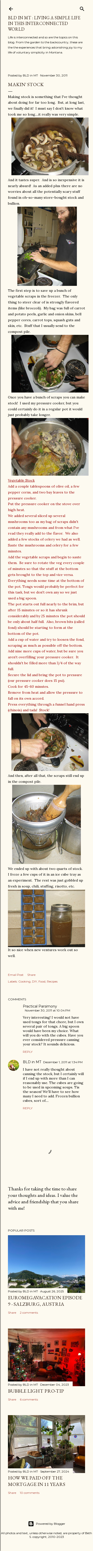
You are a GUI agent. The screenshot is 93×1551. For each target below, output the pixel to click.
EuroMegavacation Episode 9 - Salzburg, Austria (45, 1300)
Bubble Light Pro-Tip (36, 1391)
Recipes (52, 981)
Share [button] (31, 975)
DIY (34, 981)
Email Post (16, 975)
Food (41, 981)
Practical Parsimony (40, 1006)
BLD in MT (32, 1062)
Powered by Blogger (46, 1524)
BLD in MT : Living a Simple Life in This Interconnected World (44, 23)
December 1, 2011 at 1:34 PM (63, 1062)
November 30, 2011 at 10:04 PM (47, 1010)
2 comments (29, 1312)
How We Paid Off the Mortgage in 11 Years (36, 1481)
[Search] (82, 8)
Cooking (24, 981)
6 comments (29, 1399)
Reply (27, 1052)
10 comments (29, 1493)
